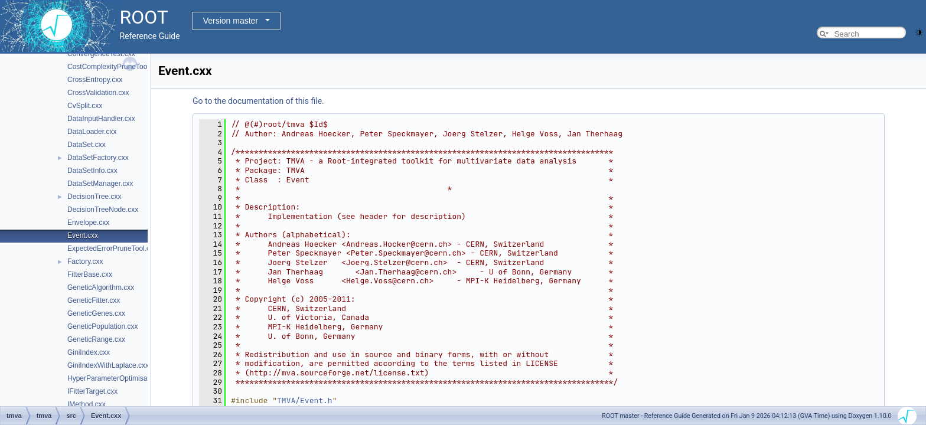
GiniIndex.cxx (88, 352)
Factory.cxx (85, 261)
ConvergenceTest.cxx (101, 54)
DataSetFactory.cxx (98, 157)
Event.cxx (82, 235)
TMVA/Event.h (304, 400)
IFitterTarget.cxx (92, 391)
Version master (230, 20)
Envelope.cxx (88, 222)
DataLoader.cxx (91, 132)
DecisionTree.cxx (94, 196)
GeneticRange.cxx (96, 339)
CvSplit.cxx (84, 106)
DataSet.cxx (86, 144)
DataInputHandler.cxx (101, 119)
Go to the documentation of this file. (258, 101)
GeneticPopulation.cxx (102, 326)
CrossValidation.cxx (98, 93)
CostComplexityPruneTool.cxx (114, 67)
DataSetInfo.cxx (92, 170)
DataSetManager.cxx (100, 183)
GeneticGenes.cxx (96, 313)
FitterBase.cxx (89, 274)
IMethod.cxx (86, 404)
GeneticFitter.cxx (93, 300)
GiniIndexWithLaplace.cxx (108, 365)
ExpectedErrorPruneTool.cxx (112, 248)
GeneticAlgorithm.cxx (100, 287)
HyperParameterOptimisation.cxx (119, 378)
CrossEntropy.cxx (94, 80)
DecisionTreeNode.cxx (102, 209)
